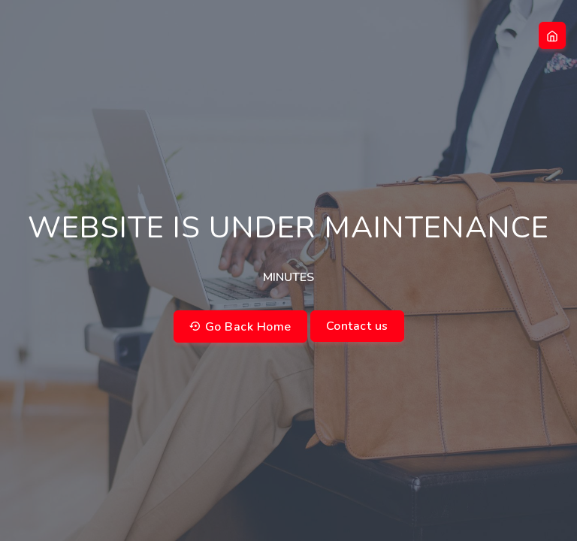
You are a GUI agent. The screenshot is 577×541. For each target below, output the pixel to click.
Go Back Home (240, 327)
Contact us (357, 326)
